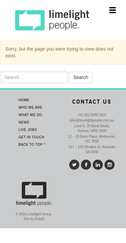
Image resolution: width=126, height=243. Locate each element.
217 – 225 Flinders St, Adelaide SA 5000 (92, 149)
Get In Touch (31, 137)
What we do (30, 115)
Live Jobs (27, 130)
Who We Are (30, 107)
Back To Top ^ (31, 144)
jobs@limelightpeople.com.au (92, 120)
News (23, 122)
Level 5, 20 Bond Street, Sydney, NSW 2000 (92, 128)
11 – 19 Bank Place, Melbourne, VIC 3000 (92, 139)
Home (23, 100)
